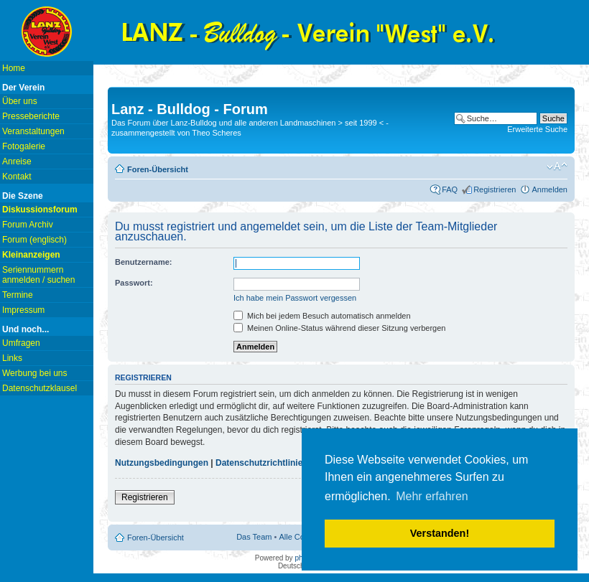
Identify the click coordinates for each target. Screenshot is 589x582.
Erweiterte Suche (537, 129)
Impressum (23, 310)
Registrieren (494, 189)
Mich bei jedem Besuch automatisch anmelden (322, 315)
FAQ (450, 189)
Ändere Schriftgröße (557, 166)
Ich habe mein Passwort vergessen (294, 298)
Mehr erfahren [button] (432, 496)
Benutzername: (143, 262)
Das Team (254, 536)
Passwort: (134, 282)
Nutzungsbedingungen (161, 463)
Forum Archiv (27, 225)
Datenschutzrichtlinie (258, 463)
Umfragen (21, 343)
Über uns (19, 101)
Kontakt (17, 177)
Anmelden (549, 189)
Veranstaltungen (33, 131)
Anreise (17, 161)
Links (12, 358)
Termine (17, 295)
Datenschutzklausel (39, 388)
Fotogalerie (23, 146)
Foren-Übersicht (157, 169)
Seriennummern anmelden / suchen (38, 275)
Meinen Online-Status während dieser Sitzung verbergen (339, 328)
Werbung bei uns (35, 373)
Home (13, 68)
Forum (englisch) (34, 240)
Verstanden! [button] (439, 533)
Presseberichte (31, 116)
